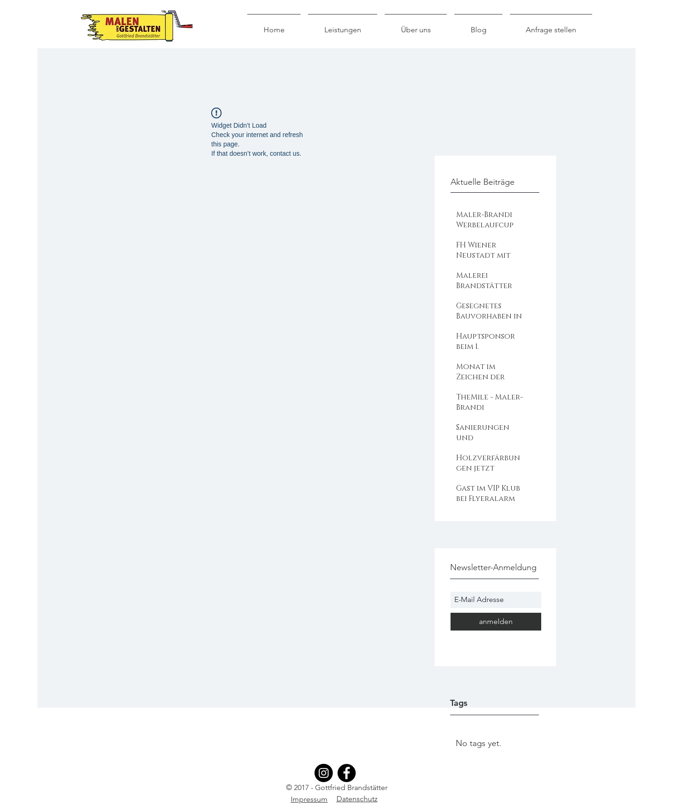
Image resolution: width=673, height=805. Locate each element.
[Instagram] (324, 773)
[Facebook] (346, 773)
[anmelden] (496, 622)
